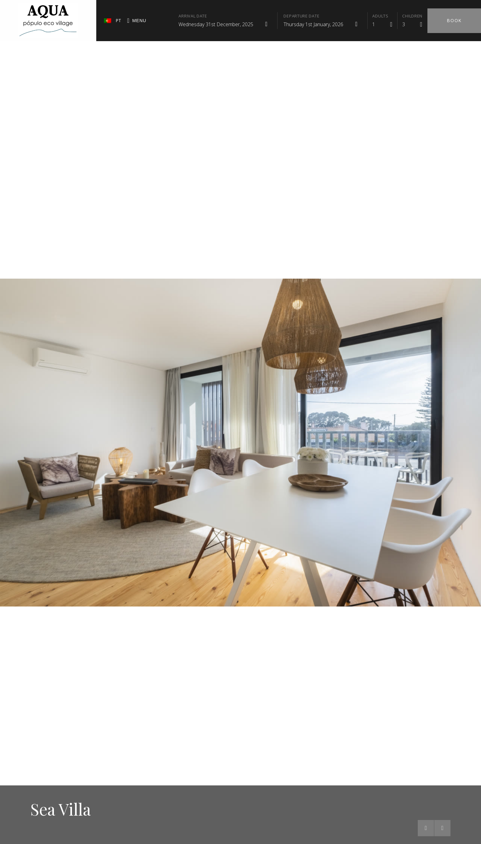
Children (412, 16)
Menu (136, 21)
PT (112, 20)
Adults (380, 16)
